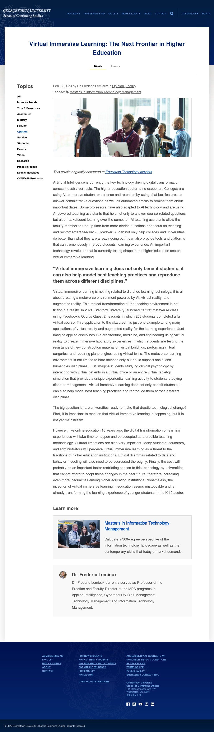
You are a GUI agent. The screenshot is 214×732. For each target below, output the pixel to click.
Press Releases (27, 167)
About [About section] (148, 13)
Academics (24, 114)
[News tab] (98, 66)
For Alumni (86, 674)
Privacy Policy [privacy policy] (135, 663)
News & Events (51, 663)
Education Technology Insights (128, 171)
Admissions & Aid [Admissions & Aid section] (94, 13)
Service (22, 137)
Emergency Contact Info (142, 674)
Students (23, 143)
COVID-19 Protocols (30, 178)
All (19, 96)
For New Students (90, 656)
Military (22, 120)
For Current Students (93, 659)
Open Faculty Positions (94, 681)
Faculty (22, 126)
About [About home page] (46, 667)
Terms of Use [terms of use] (135, 667)
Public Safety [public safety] (135, 671)
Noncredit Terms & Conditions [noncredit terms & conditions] (146, 659)
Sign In (206, 13)
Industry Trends (27, 102)
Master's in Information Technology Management (105, 91)
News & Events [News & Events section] (131, 13)
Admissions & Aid (53, 656)
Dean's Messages (28, 172)
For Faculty (87, 671)
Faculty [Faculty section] (113, 13)
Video (21, 155)
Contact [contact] (160, 13)
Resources (190, 13)
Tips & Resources (28, 108)
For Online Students (92, 667)
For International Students (97, 663)
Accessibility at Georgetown (145, 656)
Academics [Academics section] (73, 13)
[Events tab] (115, 66)
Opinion (22, 131)
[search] (172, 12)
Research (23, 161)
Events (21, 149)
